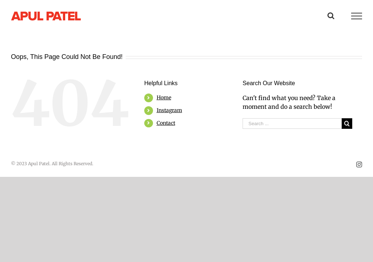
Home (164, 97)
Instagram (169, 110)
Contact (166, 123)
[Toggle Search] (330, 15)
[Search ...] (292, 123)
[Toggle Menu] (356, 16)
